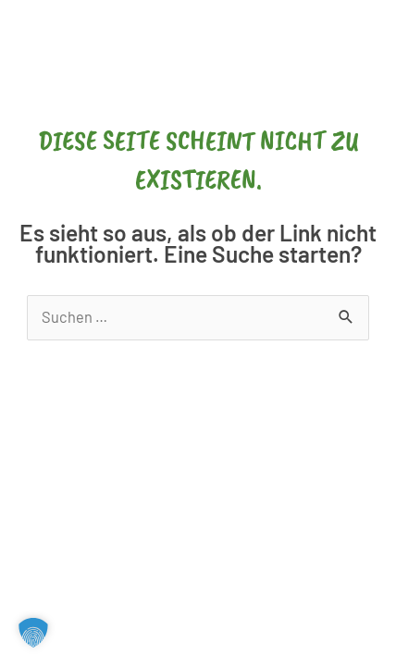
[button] (33, 632)
